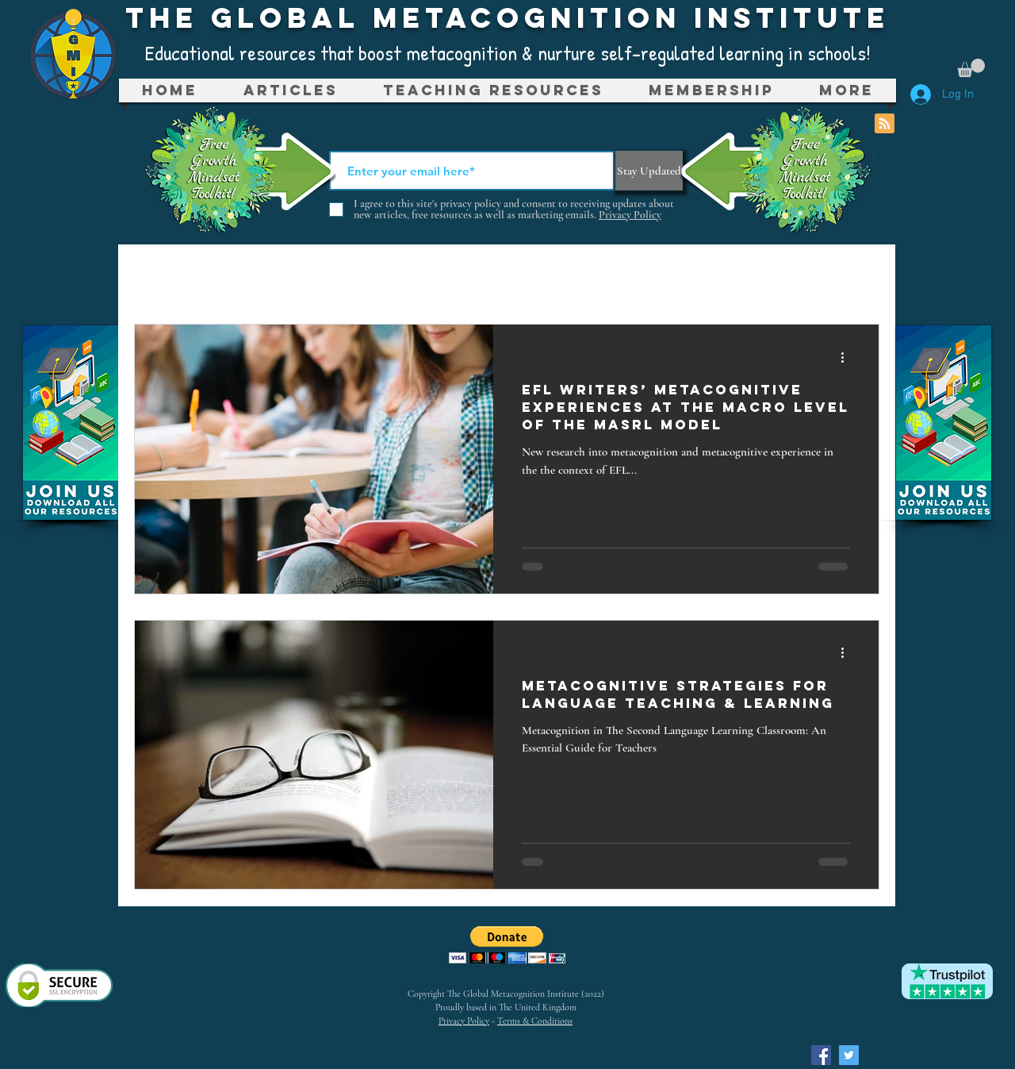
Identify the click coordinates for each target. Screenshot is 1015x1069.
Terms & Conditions (535, 1020)
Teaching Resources (531, 276)
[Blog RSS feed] (884, 124)
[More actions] (847, 357)
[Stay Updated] (649, 170)
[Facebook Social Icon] (821, 1055)
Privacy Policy (464, 1020)
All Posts (180, 276)
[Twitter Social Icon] (849, 1055)
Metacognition (330, 276)
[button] (971, 68)
